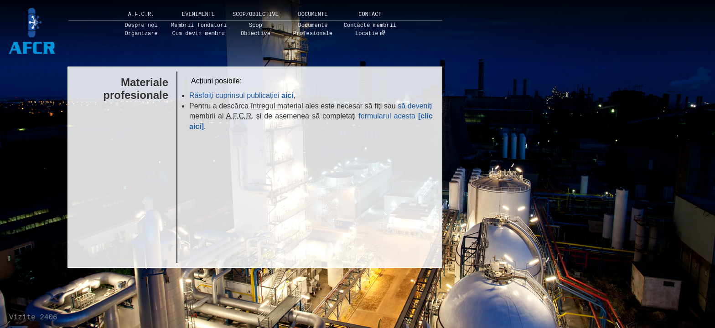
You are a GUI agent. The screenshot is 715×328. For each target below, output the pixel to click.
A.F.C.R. (141, 14)
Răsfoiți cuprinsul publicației (241, 95)
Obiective (255, 34)
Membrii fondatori (199, 25)
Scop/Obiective (256, 14)
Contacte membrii (370, 25)
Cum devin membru (198, 34)
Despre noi (141, 25)
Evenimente (198, 14)
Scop (255, 25)
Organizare (141, 34)
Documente (313, 14)
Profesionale (312, 34)
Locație (366, 34)
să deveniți (415, 106)
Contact (369, 14)
